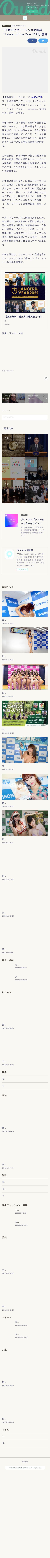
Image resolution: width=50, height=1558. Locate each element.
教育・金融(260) (8, 373)
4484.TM (37, 97)
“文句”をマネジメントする (13, 1519)
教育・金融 (6, 25)
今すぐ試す (32, 11)
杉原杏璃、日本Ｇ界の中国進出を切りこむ (24, 865)
